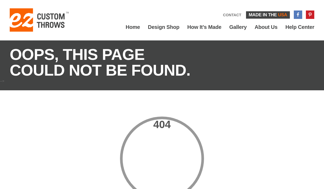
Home (133, 27)
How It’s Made (204, 27)
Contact (232, 15)
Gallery (238, 27)
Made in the (268, 14)
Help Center (299, 27)
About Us (266, 27)
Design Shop (163, 27)
